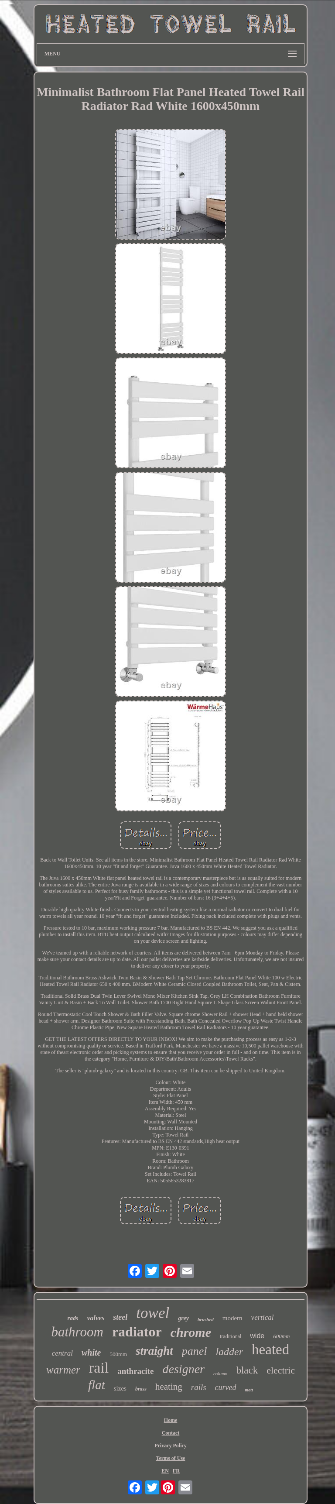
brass (141, 1389)
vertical (262, 1317)
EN (165, 1471)
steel (120, 1317)
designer (184, 1369)
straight (154, 1350)
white (91, 1352)
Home (171, 1420)
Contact (171, 1433)
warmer (63, 1370)
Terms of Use (170, 1458)
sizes (120, 1388)
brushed (206, 1319)
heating (168, 1386)
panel (194, 1351)
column (220, 1373)
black (247, 1370)
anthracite (135, 1371)
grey (183, 1318)
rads (72, 1318)
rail (99, 1368)
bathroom (77, 1331)
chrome (191, 1332)
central (62, 1353)
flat (96, 1385)
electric (281, 1370)
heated (270, 1349)
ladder (229, 1351)
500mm (118, 1354)
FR (176, 1471)
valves (95, 1318)
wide (257, 1335)
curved (225, 1387)
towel (152, 1313)
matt (249, 1389)
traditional (230, 1336)
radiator (137, 1331)
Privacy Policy (170, 1445)
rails (198, 1387)
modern (232, 1318)
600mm (281, 1336)
